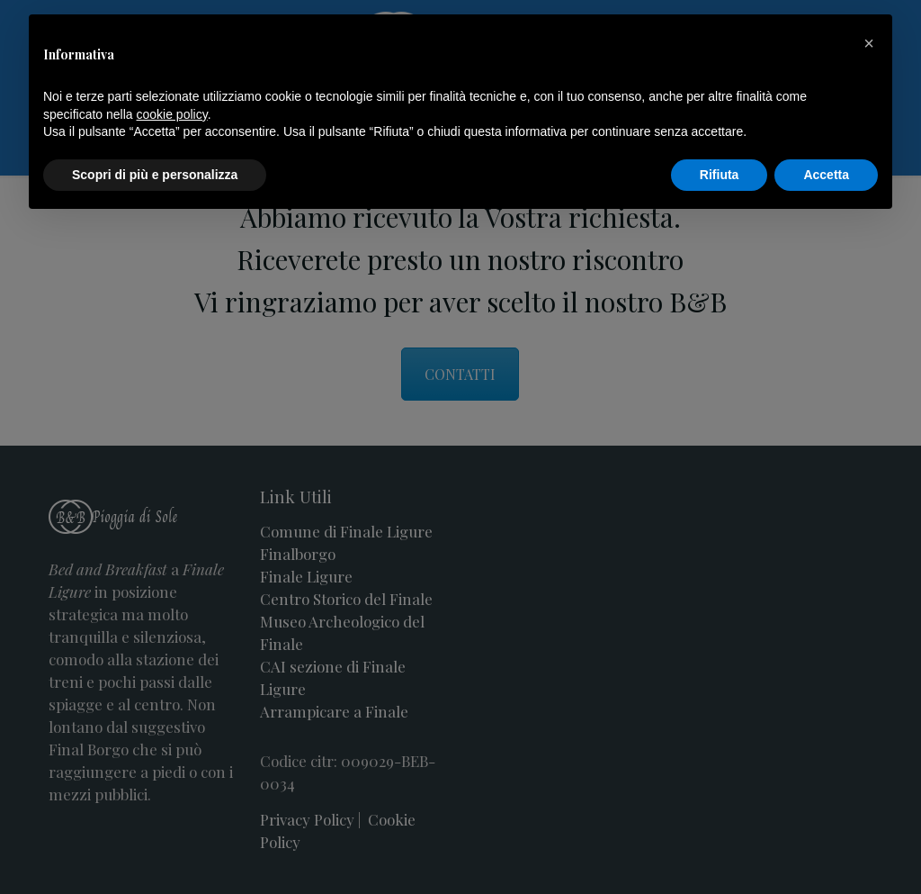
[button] (868, 43)
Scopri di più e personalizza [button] (154, 174)
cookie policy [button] (172, 114)
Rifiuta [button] (719, 174)
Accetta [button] (826, 174)
